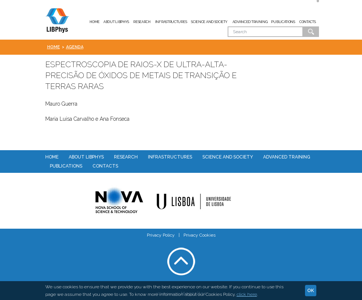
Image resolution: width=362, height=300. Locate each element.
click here (247, 294)
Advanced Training (250, 22)
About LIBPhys (116, 22)
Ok (311, 31)
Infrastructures (171, 22)
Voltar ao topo (181, 261)
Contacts (307, 22)
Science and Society (209, 22)
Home (94, 22)
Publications (283, 22)
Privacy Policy (161, 235)
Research (142, 22)
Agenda (74, 47)
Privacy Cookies (199, 235)
